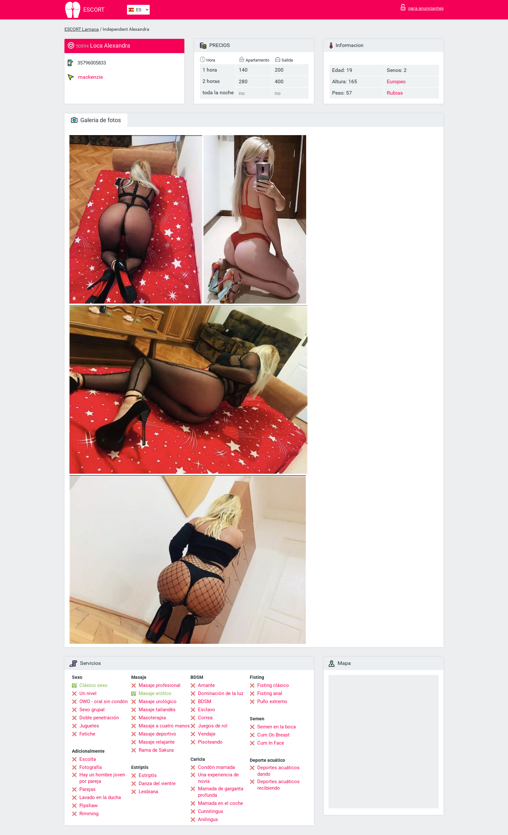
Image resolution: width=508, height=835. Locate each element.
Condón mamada (216, 767)
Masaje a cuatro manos (164, 726)
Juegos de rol (212, 726)
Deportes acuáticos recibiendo (278, 785)
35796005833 (91, 63)
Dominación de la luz (220, 693)
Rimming (88, 814)
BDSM (204, 701)
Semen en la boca (276, 727)
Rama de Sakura (156, 750)
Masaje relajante (157, 742)
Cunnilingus (210, 811)
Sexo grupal (92, 710)
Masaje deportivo (157, 734)
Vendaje (206, 734)
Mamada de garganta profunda (220, 792)
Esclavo (206, 710)
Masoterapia (152, 718)
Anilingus (208, 819)
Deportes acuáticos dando (278, 771)
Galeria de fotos (96, 120)
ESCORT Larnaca (81, 29)
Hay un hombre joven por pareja (102, 778)
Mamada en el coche (220, 803)
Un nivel (88, 693)
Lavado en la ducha (100, 797)
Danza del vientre (157, 783)
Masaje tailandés (157, 710)
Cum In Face (270, 743)
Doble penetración (99, 718)
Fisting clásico (273, 685)
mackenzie (85, 77)
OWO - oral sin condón (103, 701)
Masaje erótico (155, 693)
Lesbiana (148, 791)
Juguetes (89, 726)
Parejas (87, 789)
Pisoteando (210, 742)
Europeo (396, 81)
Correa (205, 718)
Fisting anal (269, 693)
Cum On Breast (273, 735)
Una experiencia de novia (218, 778)
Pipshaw (88, 805)
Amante (206, 685)
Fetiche (87, 734)
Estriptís (148, 775)
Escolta (87, 759)
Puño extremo (272, 701)
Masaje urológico (158, 701)
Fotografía (90, 767)
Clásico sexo (93, 685)
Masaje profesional (159, 685)
